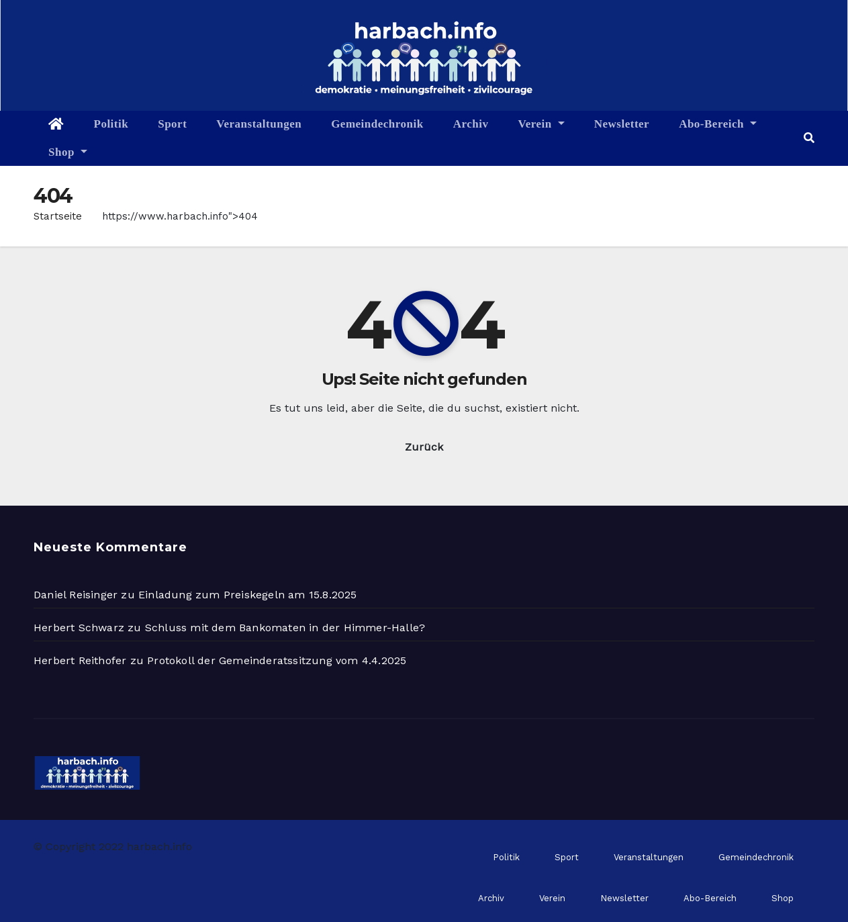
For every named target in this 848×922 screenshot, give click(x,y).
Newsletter (621, 124)
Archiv (471, 124)
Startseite (58, 216)
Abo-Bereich (718, 124)
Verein (541, 124)
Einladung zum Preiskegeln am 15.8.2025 (247, 594)
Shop (67, 152)
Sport (172, 124)
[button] (809, 138)
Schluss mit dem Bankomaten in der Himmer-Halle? (285, 627)
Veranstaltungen (258, 124)
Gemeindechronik (377, 124)
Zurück (424, 447)
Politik (111, 124)
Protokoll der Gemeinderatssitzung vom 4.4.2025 (276, 660)
